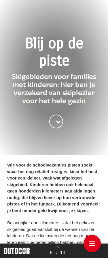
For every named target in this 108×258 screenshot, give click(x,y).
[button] (56, 121)
